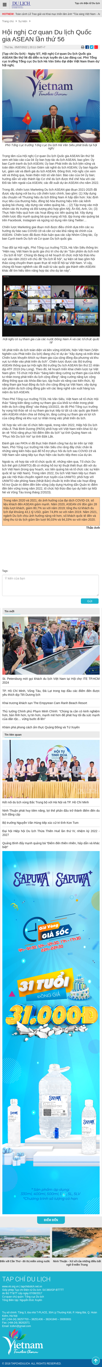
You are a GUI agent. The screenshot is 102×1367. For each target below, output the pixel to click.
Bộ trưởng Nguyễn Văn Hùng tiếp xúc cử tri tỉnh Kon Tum (40, 822)
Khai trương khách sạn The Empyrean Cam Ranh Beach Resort (44, 703)
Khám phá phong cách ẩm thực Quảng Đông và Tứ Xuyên (41, 727)
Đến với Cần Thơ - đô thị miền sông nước (25, 1261)
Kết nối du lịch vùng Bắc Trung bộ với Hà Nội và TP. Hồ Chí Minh (45, 802)
